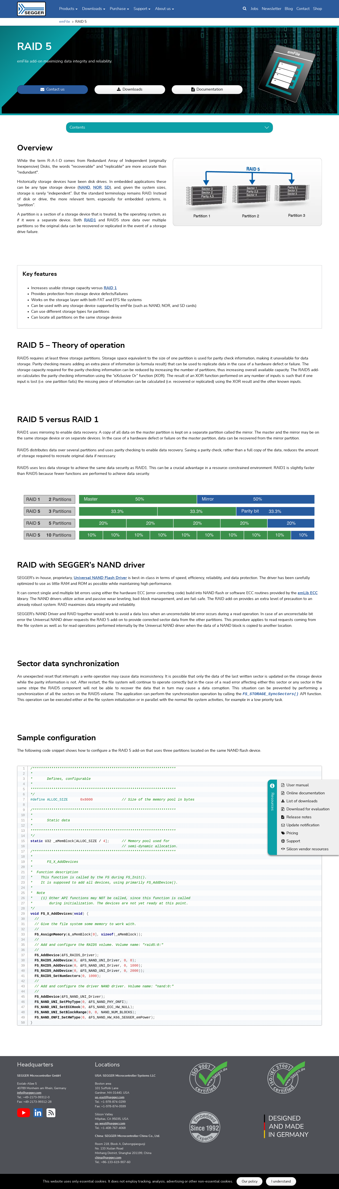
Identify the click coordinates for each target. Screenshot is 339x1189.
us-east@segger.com (109, 1097)
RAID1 (90, 220)
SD (107, 188)
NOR (97, 188)
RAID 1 (110, 288)
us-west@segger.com (110, 1123)
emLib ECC (308, 593)
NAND (84, 188)
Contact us (52, 90)
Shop (317, 9)
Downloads (129, 90)
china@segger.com (108, 1157)
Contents (77, 127)
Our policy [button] (249, 1181)
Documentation (207, 90)
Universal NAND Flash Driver (100, 578)
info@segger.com (29, 1092)
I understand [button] (281, 1181)
